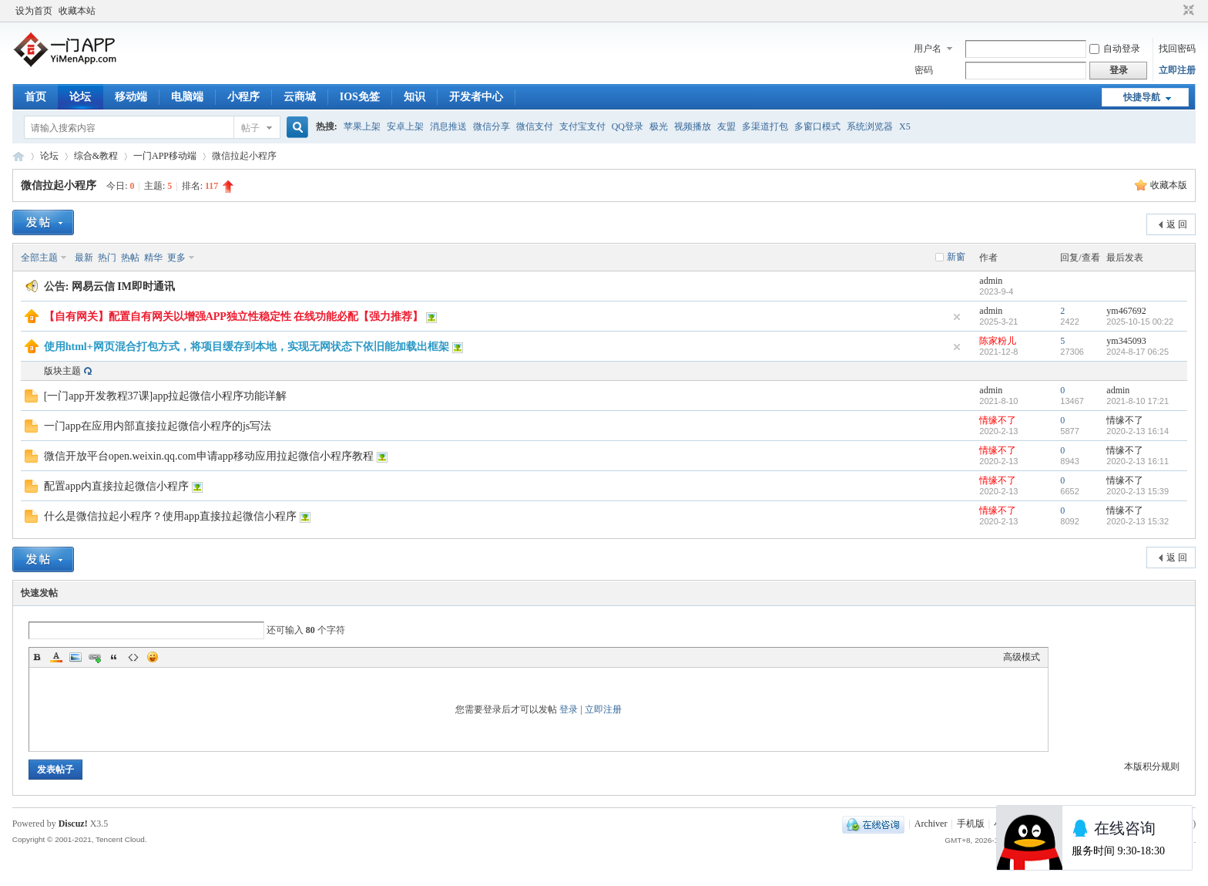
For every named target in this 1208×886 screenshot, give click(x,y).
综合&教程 (96, 155)
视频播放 (692, 126)
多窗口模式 (817, 126)
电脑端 (187, 97)
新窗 (956, 256)
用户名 (927, 48)
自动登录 (1114, 48)
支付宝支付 (582, 126)
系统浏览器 (870, 126)
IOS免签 (360, 97)
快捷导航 (1141, 97)
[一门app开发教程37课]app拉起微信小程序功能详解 (165, 396)
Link (94, 657)
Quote (114, 657)
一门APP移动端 (164, 155)
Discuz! (73, 823)
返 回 (1176, 224)
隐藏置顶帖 (956, 317)
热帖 (130, 257)
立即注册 (1177, 70)
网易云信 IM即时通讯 (123, 286)
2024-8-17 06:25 (1137, 351)
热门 (107, 257)
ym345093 (1126, 340)
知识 (414, 97)
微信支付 (534, 126)
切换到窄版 (1187, 11)
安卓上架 (405, 126)
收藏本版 (1168, 185)
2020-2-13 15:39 (1137, 491)
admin (990, 280)
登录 (568, 709)
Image (75, 657)
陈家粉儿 (997, 340)
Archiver (931, 823)
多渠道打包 (765, 126)
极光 (658, 126)
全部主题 (39, 257)
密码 (923, 70)
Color (56, 657)
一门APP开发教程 (18, 156)
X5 (905, 126)
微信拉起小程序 (58, 185)
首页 (35, 97)
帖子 (250, 128)
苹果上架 (362, 126)
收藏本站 (77, 10)
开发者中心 (476, 97)
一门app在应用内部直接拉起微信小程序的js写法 (158, 426)
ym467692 (1126, 310)
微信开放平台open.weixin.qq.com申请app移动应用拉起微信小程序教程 (209, 456)
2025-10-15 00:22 (1139, 321)
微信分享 (491, 126)
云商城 (300, 97)
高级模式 (1021, 657)
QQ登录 (627, 126)
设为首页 (33, 10)
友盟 (726, 126)
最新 (84, 257)
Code (133, 657)
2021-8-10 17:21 (1137, 401)
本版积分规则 (1151, 766)
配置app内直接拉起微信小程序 (116, 486)
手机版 (971, 823)
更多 (176, 257)
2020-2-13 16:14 (1137, 431)
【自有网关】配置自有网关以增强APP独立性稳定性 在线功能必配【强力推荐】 (234, 316)
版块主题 (62, 371)
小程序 (243, 97)
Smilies (152, 657)
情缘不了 (997, 420)
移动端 (131, 97)
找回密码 (1177, 48)
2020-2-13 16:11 (1137, 461)
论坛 (80, 97)
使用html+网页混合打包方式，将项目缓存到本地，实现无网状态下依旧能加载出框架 (246, 346)
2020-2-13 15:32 (1137, 521)
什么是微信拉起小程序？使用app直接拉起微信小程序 (170, 516)
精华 (153, 257)
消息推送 (448, 126)
